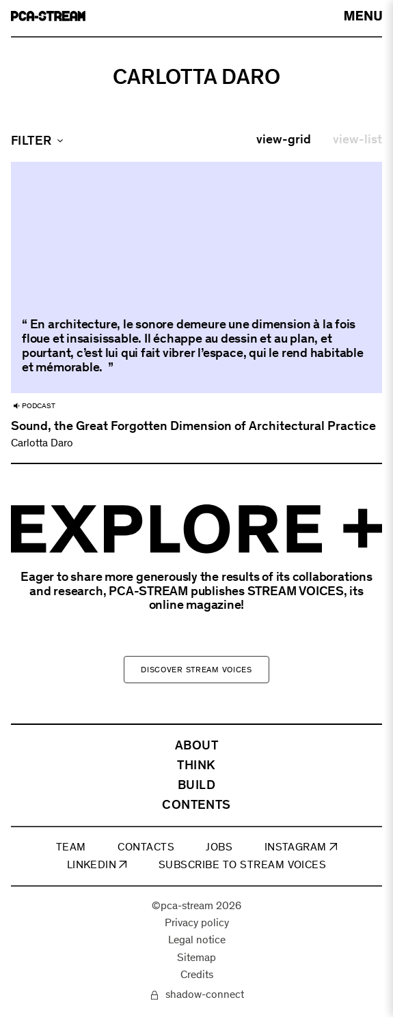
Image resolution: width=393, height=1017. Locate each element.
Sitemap (196, 958)
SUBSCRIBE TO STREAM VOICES (242, 865)
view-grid (283, 139)
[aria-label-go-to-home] (48, 16)
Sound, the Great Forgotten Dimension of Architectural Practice (193, 425)
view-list (357, 139)
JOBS (219, 847)
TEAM (71, 847)
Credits (196, 975)
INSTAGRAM (301, 847)
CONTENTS (196, 805)
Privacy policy (197, 923)
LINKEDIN (97, 865)
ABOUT (196, 745)
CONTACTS (146, 847)
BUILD (196, 785)
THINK (196, 765)
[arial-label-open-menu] (363, 15)
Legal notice (197, 941)
